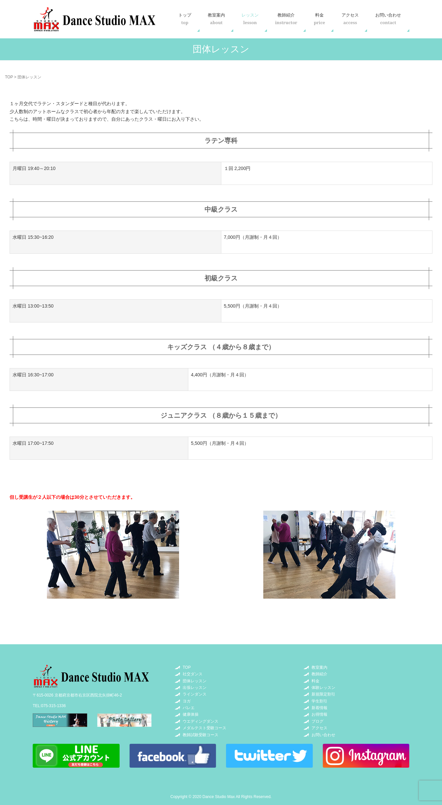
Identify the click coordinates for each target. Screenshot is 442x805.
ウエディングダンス (200, 721)
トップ (184, 19)
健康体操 (191, 714)
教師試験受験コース (200, 735)
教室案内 (216, 19)
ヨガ (187, 701)
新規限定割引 (323, 694)
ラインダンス (194, 694)
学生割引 (319, 701)
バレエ (189, 707)
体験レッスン (323, 687)
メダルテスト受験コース (204, 728)
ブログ (317, 721)
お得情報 (319, 714)
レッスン (250, 19)
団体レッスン (194, 681)
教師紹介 (286, 19)
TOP (9, 77)
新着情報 (319, 707)
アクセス (350, 19)
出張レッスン (194, 687)
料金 (319, 19)
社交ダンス (193, 674)
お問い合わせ (388, 19)
